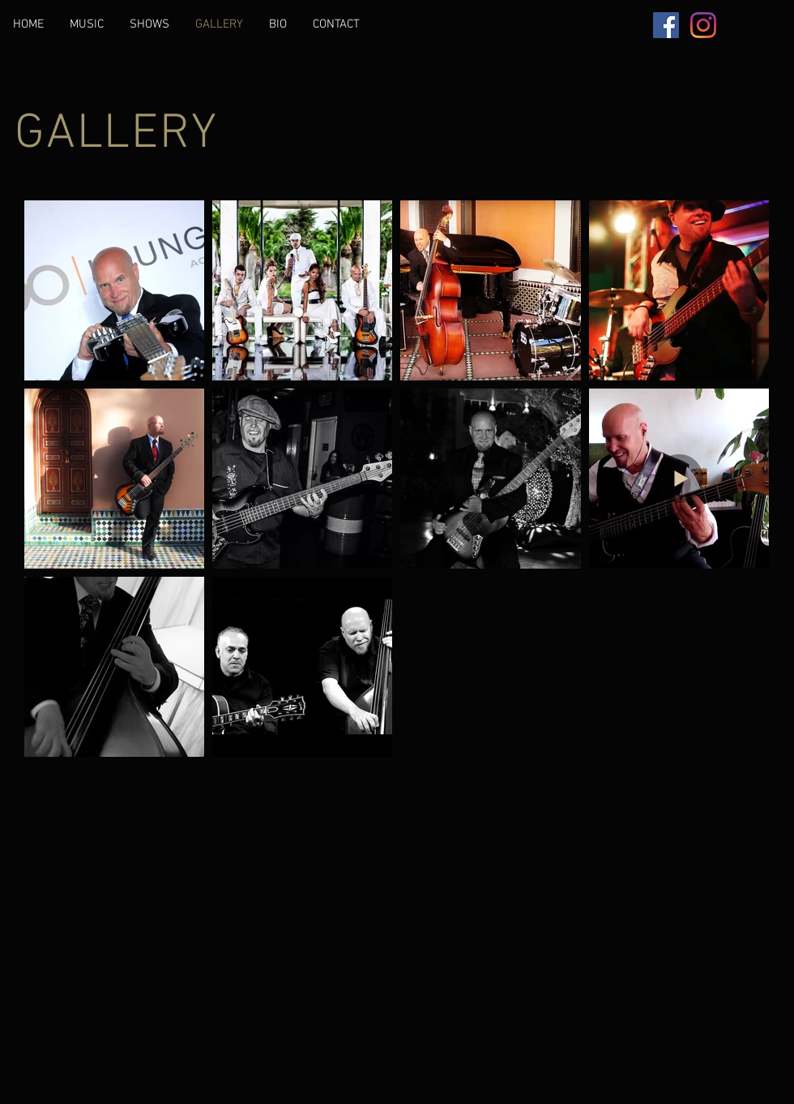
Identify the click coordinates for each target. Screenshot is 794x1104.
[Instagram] (703, 25)
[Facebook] (666, 25)
